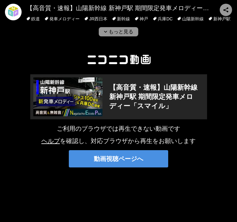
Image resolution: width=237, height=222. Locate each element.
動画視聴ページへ (118, 158)
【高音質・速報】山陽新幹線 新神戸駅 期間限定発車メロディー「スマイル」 (153, 97)
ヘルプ (50, 141)
